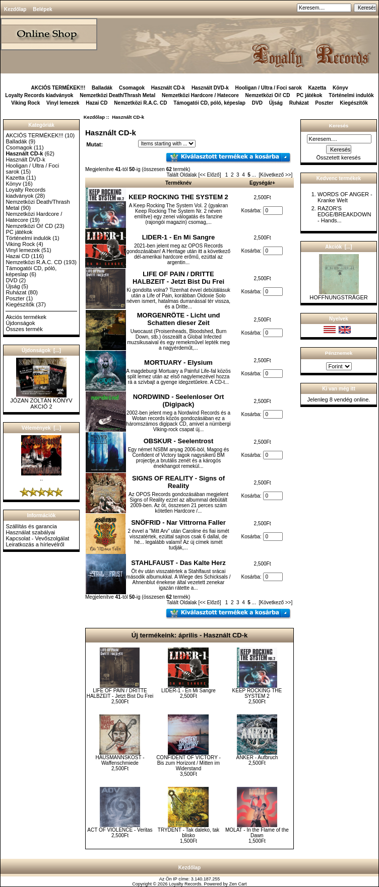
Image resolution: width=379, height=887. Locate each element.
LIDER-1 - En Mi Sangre (178, 237)
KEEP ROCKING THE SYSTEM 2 (178, 197)
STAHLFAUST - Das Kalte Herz (178, 563)
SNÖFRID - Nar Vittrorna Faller (178, 522)
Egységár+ (262, 183)
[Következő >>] (276, 175)
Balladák (102, 88)
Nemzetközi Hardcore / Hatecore (200, 95)
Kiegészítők (354, 103)
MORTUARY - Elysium (178, 362)
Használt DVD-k (210, 88)
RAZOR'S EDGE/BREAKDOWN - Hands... (344, 214)
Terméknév (178, 183)
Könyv (340, 88)
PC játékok (309, 95)
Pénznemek (338, 353)
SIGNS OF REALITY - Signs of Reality (178, 482)
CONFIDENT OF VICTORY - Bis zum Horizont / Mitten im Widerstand (188, 763)
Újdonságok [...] (41, 350)
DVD (257, 103)
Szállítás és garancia (31, 526)
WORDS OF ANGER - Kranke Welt (345, 197)
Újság (276, 103)
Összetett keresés (338, 157)
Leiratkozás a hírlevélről (35, 544)
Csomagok (132, 88)
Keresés (338, 125)
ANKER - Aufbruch (257, 757)
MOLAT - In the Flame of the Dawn (257, 832)
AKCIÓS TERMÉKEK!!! (58, 88)
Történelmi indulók (351, 95)
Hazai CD (96, 103)
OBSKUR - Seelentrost (179, 441)
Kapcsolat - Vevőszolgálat (37, 538)
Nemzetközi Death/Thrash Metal (117, 95)
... (254, 175)
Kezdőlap (15, 9)
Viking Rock (25, 103)
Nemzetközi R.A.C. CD (140, 103)
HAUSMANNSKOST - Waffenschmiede (119, 760)
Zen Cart (238, 883)
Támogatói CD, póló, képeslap (209, 103)
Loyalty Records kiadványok (39, 95)
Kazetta (317, 88)
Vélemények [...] (41, 428)
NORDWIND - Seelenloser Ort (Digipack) (178, 400)
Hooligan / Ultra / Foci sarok (268, 88)
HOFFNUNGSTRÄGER (338, 294)
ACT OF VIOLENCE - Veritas (119, 830)
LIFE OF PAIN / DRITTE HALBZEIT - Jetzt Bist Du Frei (178, 277)
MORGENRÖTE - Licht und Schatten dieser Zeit (178, 319)
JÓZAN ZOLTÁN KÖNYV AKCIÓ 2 (41, 401)
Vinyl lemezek (62, 103)
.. (41, 475)
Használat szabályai (30, 532)
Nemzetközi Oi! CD (267, 95)
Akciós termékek (26, 317)
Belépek (42, 9)
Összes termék (24, 329)
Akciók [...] (338, 247)
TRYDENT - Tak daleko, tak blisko (188, 832)
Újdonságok (20, 323)
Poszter (324, 103)
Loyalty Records (185, 883)
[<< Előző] (209, 175)
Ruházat (299, 103)
